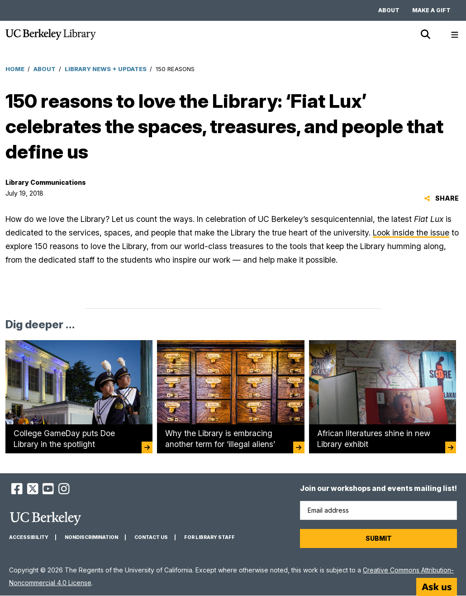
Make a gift (431, 10)
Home (14, 68)
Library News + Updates (106, 68)
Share (441, 198)
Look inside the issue (411, 232)
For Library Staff (209, 537)
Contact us (151, 537)
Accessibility (28, 537)
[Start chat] (436, 587)
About (388, 10)
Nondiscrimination (91, 537)
